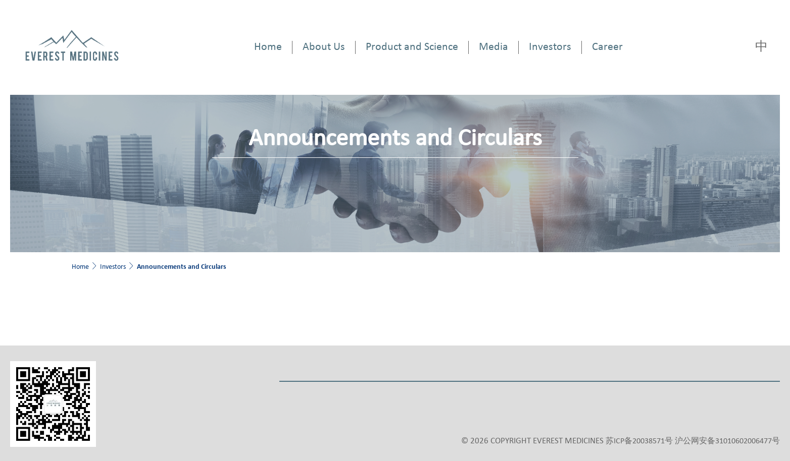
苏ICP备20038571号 (639, 441)
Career (607, 47)
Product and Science (412, 47)
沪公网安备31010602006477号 (727, 441)
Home (268, 47)
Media (493, 47)
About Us (324, 47)
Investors (550, 47)
